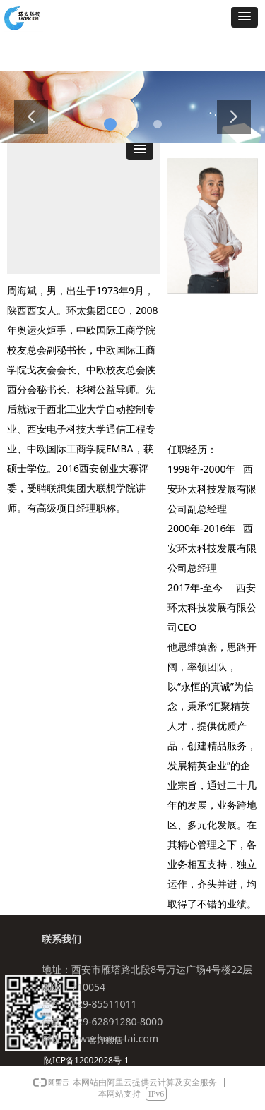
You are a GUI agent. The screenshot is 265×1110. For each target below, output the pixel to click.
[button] (244, 17)
